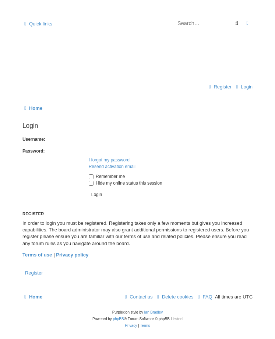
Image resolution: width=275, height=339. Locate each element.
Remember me (107, 176)
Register (34, 273)
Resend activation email (112, 166)
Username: (33, 139)
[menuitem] (243, 87)
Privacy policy (72, 255)
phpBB (118, 319)
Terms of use (37, 255)
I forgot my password (109, 159)
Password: (33, 151)
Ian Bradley (153, 312)
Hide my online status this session (125, 183)
